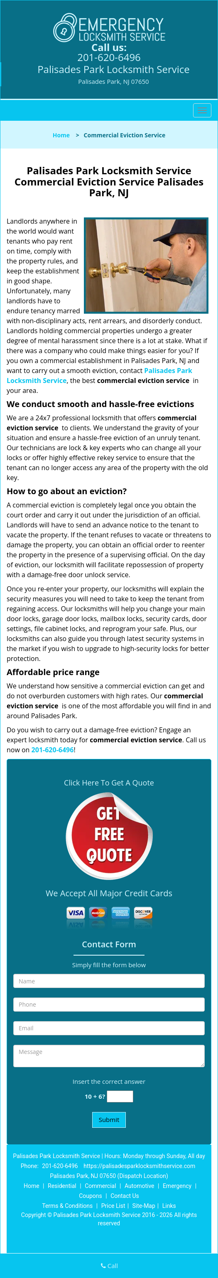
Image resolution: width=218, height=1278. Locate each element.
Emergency (177, 1186)
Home (61, 135)
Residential (62, 1186)
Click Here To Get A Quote (109, 783)
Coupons (90, 1196)
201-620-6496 (109, 57)
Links (169, 1205)
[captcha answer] (120, 1096)
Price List (113, 1205)
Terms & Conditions (67, 1205)
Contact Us (124, 1196)
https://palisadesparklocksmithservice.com (139, 1166)
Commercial (100, 1186)
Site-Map (143, 1205)
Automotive (139, 1186)
